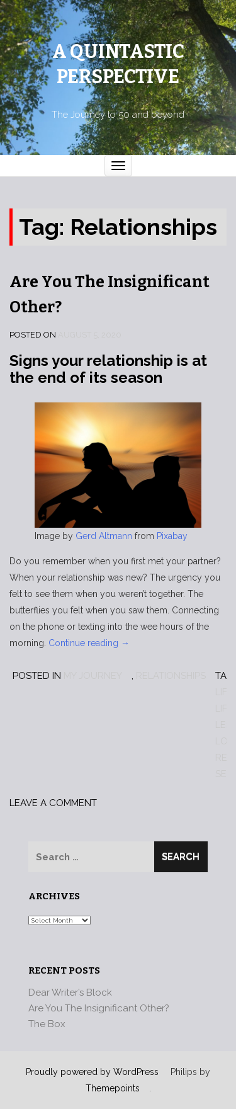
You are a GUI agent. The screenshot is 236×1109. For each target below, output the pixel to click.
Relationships (171, 675)
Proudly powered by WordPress (92, 1072)
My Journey (93, 675)
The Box (46, 1024)
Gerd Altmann (104, 536)
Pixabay (172, 536)
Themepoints (113, 1088)
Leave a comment (53, 803)
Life (224, 692)
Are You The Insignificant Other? (98, 1008)
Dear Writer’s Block (70, 992)
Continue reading (89, 643)
